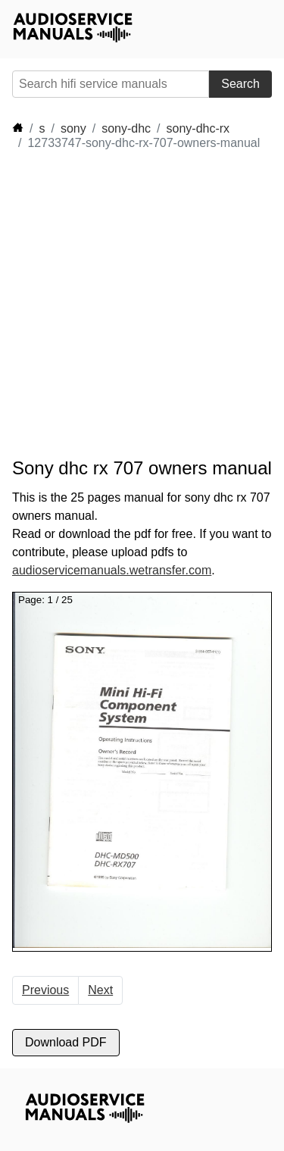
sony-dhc (126, 128)
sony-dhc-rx (198, 128)
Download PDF (66, 1042)
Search (240, 83)
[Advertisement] (142, 304)
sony (73, 128)
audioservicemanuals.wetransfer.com (111, 570)
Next (100, 990)
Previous (45, 990)
